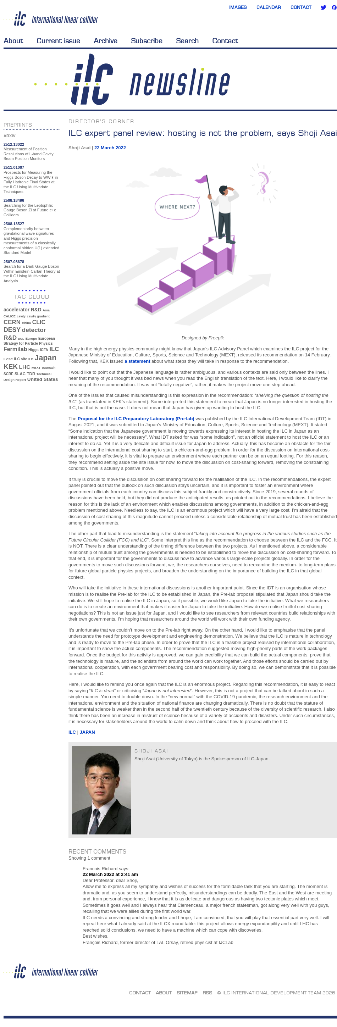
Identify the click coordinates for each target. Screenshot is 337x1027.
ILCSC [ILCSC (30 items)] (8, 359)
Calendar (268, 7)
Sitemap (187, 992)
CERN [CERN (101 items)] (12, 322)
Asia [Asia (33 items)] (46, 310)
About (13, 41)
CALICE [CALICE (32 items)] (10, 316)
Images (238, 7)
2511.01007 (14, 167)
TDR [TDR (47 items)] (31, 373)
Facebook (334, 7)
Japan (87, 732)
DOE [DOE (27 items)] (21, 338)
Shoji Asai (79, 147)
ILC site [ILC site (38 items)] (20, 359)
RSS (207, 992)
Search (187, 41)
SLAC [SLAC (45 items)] (20, 374)
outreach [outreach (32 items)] (48, 368)
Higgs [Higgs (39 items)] (33, 350)
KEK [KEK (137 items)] (11, 366)
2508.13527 (14, 224)
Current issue (58, 41)
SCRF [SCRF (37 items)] (8, 374)
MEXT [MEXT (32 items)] (36, 368)
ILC (72, 732)
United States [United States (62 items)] (42, 379)
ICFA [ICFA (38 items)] (44, 350)
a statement (137, 361)
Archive (105, 41)
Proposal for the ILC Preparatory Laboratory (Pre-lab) (136, 418)
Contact (301, 7)
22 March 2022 (110, 147)
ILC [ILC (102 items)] (54, 349)
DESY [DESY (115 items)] (12, 329)
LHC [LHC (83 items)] (25, 367)
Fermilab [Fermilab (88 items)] (15, 349)
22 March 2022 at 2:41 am (110, 874)
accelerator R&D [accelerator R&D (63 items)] (23, 309)
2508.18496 (14, 200)
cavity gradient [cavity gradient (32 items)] (38, 316)
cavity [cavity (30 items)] (21, 316)
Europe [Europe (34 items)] (31, 338)
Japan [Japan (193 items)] (46, 358)
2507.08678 (14, 262)
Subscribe (146, 41)
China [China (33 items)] (26, 323)
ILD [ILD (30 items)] (30, 359)
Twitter (323, 7)
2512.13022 (14, 144)
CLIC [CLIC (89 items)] (38, 322)
